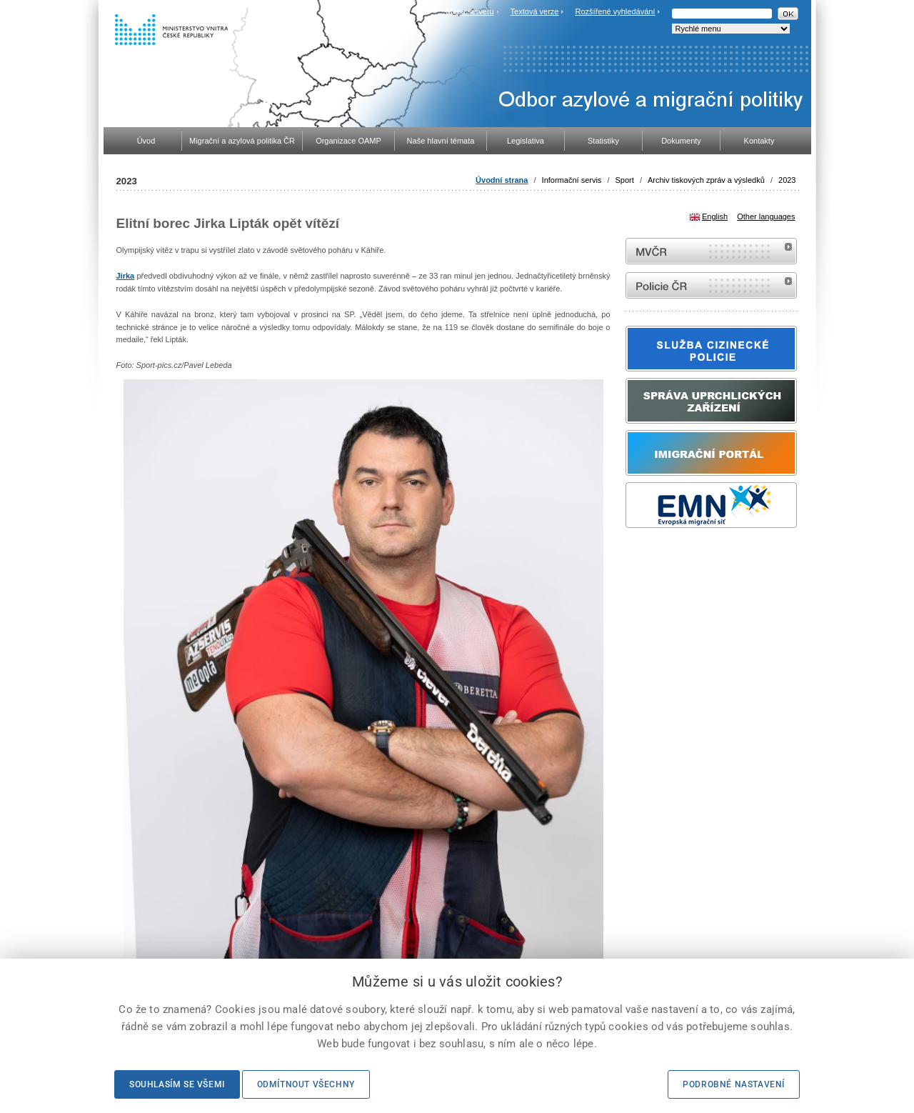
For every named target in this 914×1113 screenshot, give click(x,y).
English (715, 216)
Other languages (766, 216)
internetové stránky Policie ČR (711, 285)
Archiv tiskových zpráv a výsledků (706, 180)
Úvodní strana (502, 180)
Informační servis (572, 180)
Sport (625, 180)
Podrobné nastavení (734, 1084)
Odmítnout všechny (306, 1084)
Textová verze (535, 11)
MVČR (711, 251)
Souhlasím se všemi (177, 1084)
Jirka (125, 275)
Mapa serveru (469, 11)
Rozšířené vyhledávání (616, 11)
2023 (786, 180)
